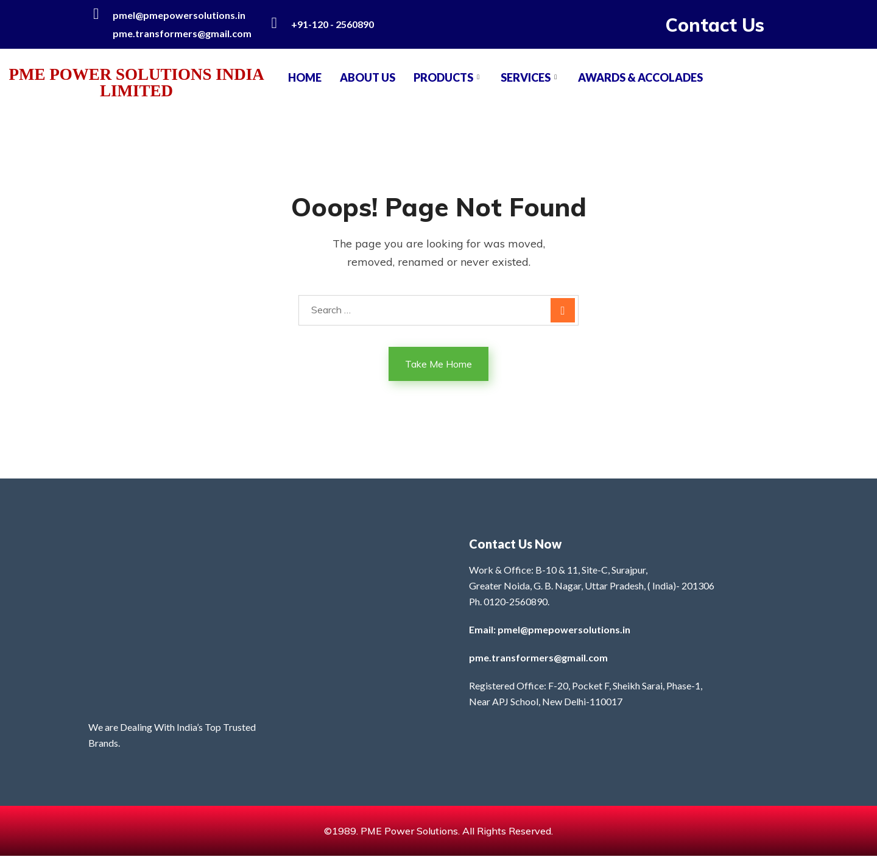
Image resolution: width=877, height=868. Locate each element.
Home (305, 77)
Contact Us (715, 25)
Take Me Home (438, 364)
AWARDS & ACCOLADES (640, 77)
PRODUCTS (448, 77)
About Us (367, 77)
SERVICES (530, 77)
